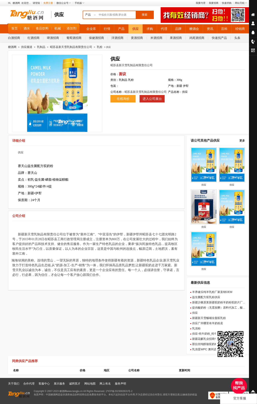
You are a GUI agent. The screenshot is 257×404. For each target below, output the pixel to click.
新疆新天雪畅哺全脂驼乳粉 (209, 318)
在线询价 (123, 98)
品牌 (178, 28)
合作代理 (29, 383)
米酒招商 (156, 37)
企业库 (91, 28)
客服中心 (44, 383)
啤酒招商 (53, 37)
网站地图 (90, 383)
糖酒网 (16, 3)
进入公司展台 (152, 98)
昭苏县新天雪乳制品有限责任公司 (71, 47)
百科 (224, 28)
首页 (14, 28)
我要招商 (213, 3)
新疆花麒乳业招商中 (204, 338)
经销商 (240, 28)
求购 (150, 28)
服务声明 (120, 383)
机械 (57, 28)
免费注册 (48, 3)
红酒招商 (34, 37)
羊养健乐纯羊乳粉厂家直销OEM (212, 292)
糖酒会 (194, 28)
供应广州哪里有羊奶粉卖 (207, 323)
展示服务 (59, 383)
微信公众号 (64, 3)
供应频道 (26, 47)
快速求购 (227, 3)
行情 (107, 28)
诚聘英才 (74, 383)
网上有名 (105, 383)
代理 (164, 28)
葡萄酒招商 (74, 37)
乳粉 (99, 47)
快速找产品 (219, 37)
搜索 (144, 14)
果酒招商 (176, 37)
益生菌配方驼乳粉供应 (206, 297)
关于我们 (13, 383)
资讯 (210, 28)
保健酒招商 (96, 37)
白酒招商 (14, 37)
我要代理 (200, 3)
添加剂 (71, 28)
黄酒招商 (137, 37)
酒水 (26, 28)
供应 (135, 28)
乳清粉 (196, 328)
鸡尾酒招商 (196, 37)
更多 (242, 140)
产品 (121, 28)
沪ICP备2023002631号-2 (119, 391)
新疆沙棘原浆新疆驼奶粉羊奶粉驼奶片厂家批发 (221, 302)
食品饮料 (42, 28)
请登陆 (36, 3)
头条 (237, 37)
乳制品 (41, 47)
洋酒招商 (117, 37)
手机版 (79, 3)
